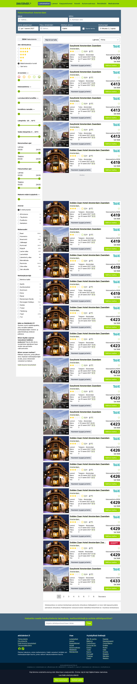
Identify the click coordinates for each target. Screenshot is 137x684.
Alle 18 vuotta (91, 639)
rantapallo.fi (71, 667)
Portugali (90, 654)
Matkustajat (103, 25)
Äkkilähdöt (102, 4)
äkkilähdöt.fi (62, 667)
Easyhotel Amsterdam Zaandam (85, 46)
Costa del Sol (91, 645)
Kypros (89, 652)
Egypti (89, 658)
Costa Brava (91, 643)
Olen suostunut (61, 680)
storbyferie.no (105, 667)
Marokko (106, 656)
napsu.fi (78, 667)
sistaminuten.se (41, 667)
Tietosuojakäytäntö (25, 645)
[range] (19, 80)
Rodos (105, 647)
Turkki (89, 650)
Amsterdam (74, 49)
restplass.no (31, 667)
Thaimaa (90, 656)
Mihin (71, 16)
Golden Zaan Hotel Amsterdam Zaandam (89, 150)
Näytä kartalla (51, 40)
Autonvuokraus (89, 4)
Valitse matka (112, 65)
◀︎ (45, 56)
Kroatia (105, 652)
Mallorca (90, 641)
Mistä (20, 16)
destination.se (86, 667)
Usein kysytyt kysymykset (27, 365)
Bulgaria (106, 654)
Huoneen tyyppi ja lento (81, 65)
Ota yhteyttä (22, 641)
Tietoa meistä (23, 639)
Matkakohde (114, 4)
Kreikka (105, 645)
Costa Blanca (107, 643)
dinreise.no (96, 667)
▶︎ (66, 56)
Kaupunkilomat (66, 4)
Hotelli (78, 4)
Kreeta (89, 647)
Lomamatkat (44, 4)
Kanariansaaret (108, 641)
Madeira (105, 658)
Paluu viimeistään (46, 25)
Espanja (105, 639)
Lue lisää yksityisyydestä (68, 675)
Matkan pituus (67, 25)
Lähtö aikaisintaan (25, 25)
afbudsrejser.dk (52, 667)
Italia (104, 650)
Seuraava (102, 597)
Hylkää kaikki (77, 680)
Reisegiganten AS (71, 665)
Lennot (55, 4)
